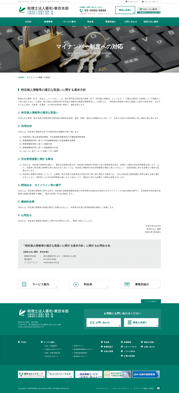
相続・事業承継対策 (52, 353)
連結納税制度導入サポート (84, 349)
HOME (28, 22)
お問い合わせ (131, 22)
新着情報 (48, 22)
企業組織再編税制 (80, 353)
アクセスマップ (133, 1)
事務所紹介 (110, 22)
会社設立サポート (51, 356)
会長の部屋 (108, 351)
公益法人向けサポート (53, 349)
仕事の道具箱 (129, 356)
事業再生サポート (80, 356)
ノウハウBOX (129, 351)
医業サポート (79, 346)
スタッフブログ (130, 347)
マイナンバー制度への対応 (144, 388)
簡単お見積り (125, 10)
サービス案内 (69, 22)
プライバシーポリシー (152, 1)
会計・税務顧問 (51, 346)
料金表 (90, 22)
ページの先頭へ (151, 301)
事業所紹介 (108, 347)
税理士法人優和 (149, 10)
